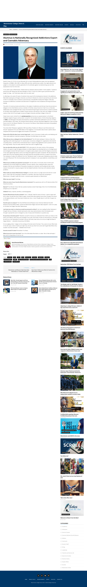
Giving (63, 547)
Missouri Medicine (7, 259)
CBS (14, 257)
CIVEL (6, 119)
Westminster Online (66, 567)
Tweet (5, 253)
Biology (71, 367)
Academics (6, 34)
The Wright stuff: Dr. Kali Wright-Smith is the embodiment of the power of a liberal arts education (71, 286)
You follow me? (64, 456)
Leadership (64, 550)
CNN (23, 257)
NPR (50, 259)
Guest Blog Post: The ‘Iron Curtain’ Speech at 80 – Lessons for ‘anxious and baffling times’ (71, 71)
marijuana (47, 257)
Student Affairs (65, 561)
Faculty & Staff (78, 324)
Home (26, 579)
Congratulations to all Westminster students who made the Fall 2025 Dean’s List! (71, 179)
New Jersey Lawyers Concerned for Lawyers (38, 259)
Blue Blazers (69, 130)
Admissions (64, 217)
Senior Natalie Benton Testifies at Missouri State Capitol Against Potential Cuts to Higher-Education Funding (48, 289)
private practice (26, 116)
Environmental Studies (73, 239)
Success (64, 564)
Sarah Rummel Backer (9, 44)
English (63, 389)
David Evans (28, 257)
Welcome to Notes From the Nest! (69, 518)
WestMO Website (49, 24)
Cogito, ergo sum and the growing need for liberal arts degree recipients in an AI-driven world (71, 114)
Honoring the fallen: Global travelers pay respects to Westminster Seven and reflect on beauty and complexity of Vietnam (71, 352)
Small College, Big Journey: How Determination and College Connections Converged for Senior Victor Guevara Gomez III (71, 202)
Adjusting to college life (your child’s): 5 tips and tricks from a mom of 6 (71, 306)
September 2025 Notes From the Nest (70, 264)
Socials (72, 24)
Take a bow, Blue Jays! (66, 498)
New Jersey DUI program (23, 259)
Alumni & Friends (13, 34)
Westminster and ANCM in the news (70, 436)
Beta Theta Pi (64, 152)
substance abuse (7, 261)
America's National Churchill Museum (68, 63)
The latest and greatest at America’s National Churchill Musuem (70, 328)
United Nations (16, 261)
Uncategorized (73, 260)
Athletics (78, 24)
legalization (40, 257)
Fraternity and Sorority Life (68, 553)
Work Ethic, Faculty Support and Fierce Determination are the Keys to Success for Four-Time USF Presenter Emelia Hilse (20, 282)
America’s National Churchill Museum (70, 535)
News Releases (39, 24)
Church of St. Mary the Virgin (67, 65)
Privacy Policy (32, 579)
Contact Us (59, 579)
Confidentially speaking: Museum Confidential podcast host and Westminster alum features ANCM (69, 416)
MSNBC (15, 259)
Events (66, 24)
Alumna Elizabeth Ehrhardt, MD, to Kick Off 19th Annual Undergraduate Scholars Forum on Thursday (48, 282)
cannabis (10, 257)
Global (71, 195)
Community (70, 217)
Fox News (34, 257)
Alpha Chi (63, 130)
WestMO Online (59, 24)
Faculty (71, 345)
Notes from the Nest (65, 109)
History (69, 152)
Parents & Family (66, 558)
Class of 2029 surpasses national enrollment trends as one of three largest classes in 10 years (71, 222)
